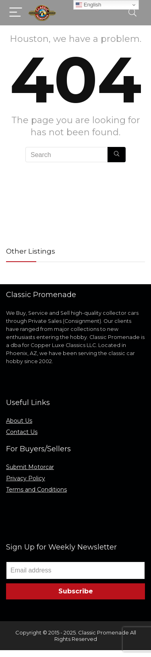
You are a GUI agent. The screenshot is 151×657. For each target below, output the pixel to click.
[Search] (132, 12)
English (88, 5)
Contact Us (21, 432)
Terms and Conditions (36, 489)
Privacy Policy (25, 478)
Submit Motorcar (30, 467)
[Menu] (15, 12)
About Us (19, 420)
